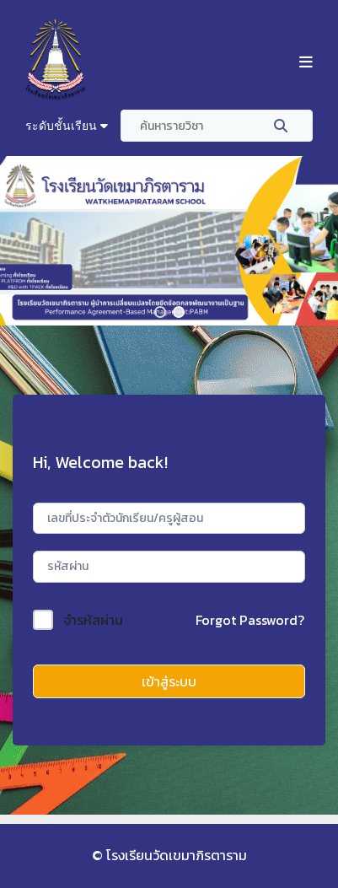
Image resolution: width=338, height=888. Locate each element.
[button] (160, 312)
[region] (169, 241)
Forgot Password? (250, 620)
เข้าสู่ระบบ (169, 681)
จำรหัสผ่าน (93, 620)
